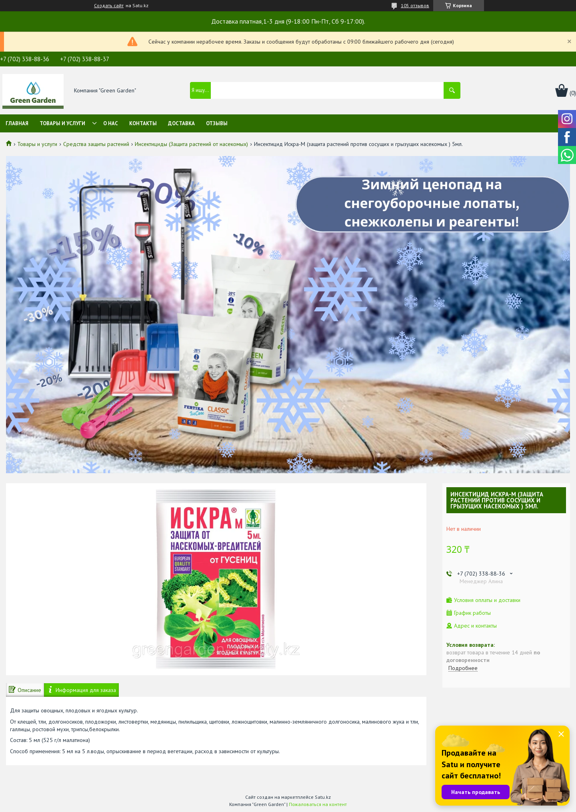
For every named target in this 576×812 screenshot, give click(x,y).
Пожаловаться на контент (318, 804)
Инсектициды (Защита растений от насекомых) (191, 144)
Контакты (143, 123)
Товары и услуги (62, 123)
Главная (17, 123)
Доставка (181, 123)
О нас (110, 123)
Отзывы (217, 123)
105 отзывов (415, 5)
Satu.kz (323, 797)
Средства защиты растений (96, 144)
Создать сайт (109, 5)
